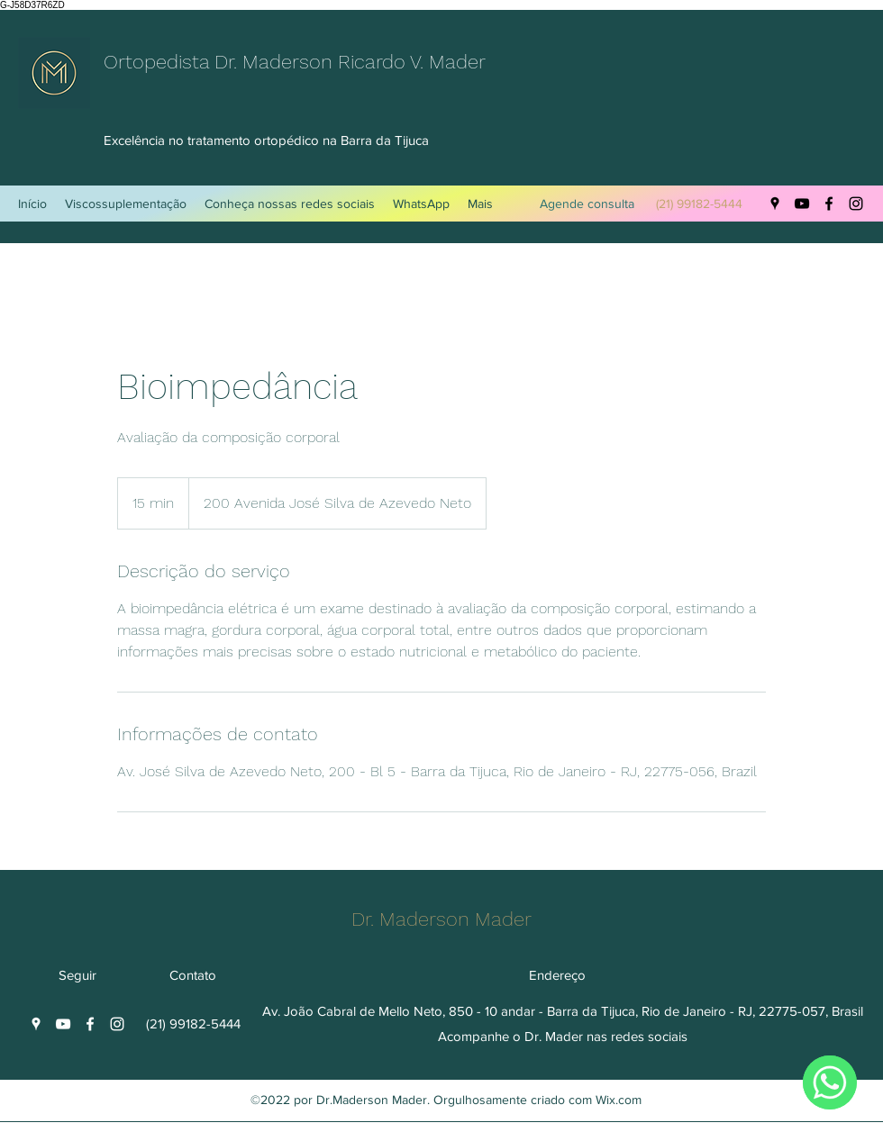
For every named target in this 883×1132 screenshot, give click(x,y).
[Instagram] (856, 204)
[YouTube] (802, 204)
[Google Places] (775, 204)
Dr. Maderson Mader (444, 919)
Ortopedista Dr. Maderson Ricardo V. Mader (297, 61)
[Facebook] (829, 204)
